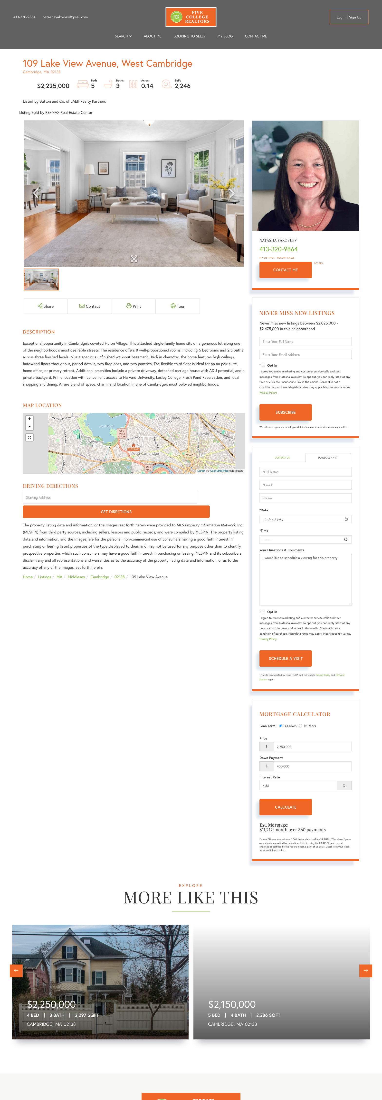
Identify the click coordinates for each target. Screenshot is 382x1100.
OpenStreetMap (219, 471)
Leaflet (201, 471)
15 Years (307, 726)
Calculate (285, 807)
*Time (263, 531)
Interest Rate (269, 777)
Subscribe (286, 412)
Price (263, 739)
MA (59, 563)
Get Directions (221, 497)
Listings (44, 563)
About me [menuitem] (152, 36)
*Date (263, 510)
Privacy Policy (268, 393)
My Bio (318, 263)
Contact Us (282, 458)
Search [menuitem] (121, 36)
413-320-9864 (24, 17)
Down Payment (271, 758)
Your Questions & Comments (281, 550)
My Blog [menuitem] (225, 36)
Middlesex (76, 563)
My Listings (267, 257)
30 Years (287, 726)
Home (28, 563)
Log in (341, 17)
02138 (120, 563)
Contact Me (285, 269)
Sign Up (355, 17)
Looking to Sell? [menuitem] (189, 36)
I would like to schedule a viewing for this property (305, 580)
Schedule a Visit (328, 458)
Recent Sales (286, 257)
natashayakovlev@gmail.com (65, 17)
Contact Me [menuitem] (256, 36)
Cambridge (99, 563)
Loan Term (267, 726)
